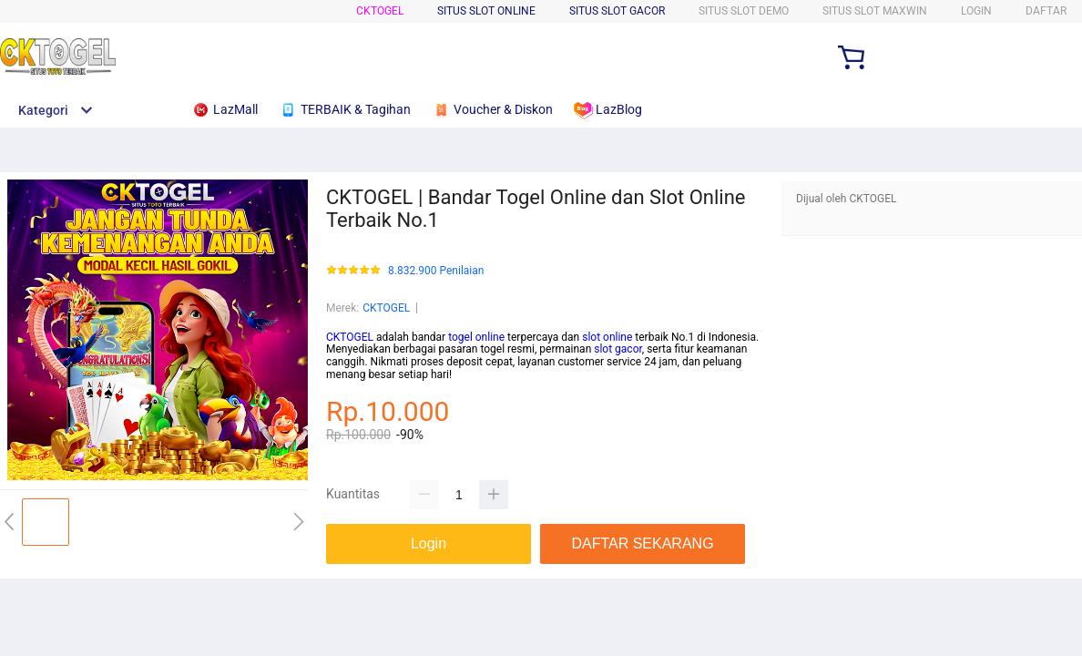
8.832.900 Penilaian (436, 271)
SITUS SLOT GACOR (617, 11)
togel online (476, 337)
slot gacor (618, 349)
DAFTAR (1046, 11)
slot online (607, 337)
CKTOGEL (379, 11)
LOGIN (976, 11)
